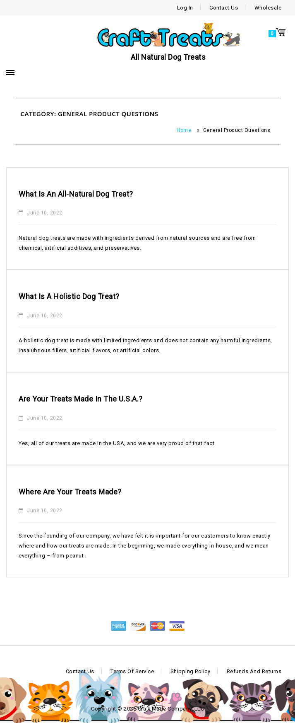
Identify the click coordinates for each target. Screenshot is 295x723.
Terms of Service (132, 671)
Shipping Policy (190, 671)
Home (184, 130)
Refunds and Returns (254, 671)
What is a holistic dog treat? (69, 296)
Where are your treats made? (70, 491)
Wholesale (268, 8)
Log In (185, 8)
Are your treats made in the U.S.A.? (81, 398)
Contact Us (223, 8)
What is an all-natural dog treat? (76, 194)
